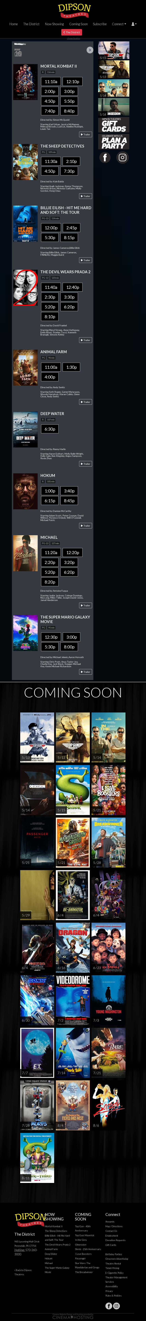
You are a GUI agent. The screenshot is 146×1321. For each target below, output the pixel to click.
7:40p (50, 110)
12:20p (72, 552)
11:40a (51, 287)
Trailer (85, 134)
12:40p (72, 287)
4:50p (50, 101)
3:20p (69, 562)
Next (90, 50)
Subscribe (100, 24)
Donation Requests (115, 1240)
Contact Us (111, 1230)
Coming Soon (78, 24)
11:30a (51, 161)
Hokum (48, 1258)
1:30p (71, 367)
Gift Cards (110, 1244)
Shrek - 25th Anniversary (88, 1249)
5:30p (50, 237)
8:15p (69, 237)
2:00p (50, 91)
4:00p (50, 376)
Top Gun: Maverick (84, 1235)
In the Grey (81, 1239)
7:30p (69, 171)
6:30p (50, 428)
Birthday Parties (113, 1254)
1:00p (50, 490)
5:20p (50, 306)
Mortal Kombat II (54, 1226)
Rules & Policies (113, 1295)
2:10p (71, 161)
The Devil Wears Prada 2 (57, 1244)
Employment (111, 1235)
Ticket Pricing (112, 1268)
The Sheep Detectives (56, 1230)
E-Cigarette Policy (114, 1272)
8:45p (69, 500)
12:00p (51, 227)
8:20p (50, 581)
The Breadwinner (84, 1272)
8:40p (69, 110)
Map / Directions (114, 1226)
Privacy (109, 1291)
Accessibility (111, 1286)
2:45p (71, 227)
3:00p (69, 91)
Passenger (80, 1258)
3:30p (69, 296)
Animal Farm (51, 1249)
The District (31, 24)
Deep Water (51, 1253)
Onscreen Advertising (116, 1258)
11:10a (51, 81)
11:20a (51, 552)
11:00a (51, 367)
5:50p (69, 101)
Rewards (109, 1221)
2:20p (50, 562)
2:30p (50, 296)
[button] (134, 24)
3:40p (69, 490)
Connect (118, 24)
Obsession (80, 1244)
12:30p (51, 636)
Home (13, 24)
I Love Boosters (83, 1253)
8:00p (69, 646)
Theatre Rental (113, 1263)
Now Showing (54, 24)
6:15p (50, 500)
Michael (49, 1263)
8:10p (50, 316)
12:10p (72, 81)
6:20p (69, 306)
